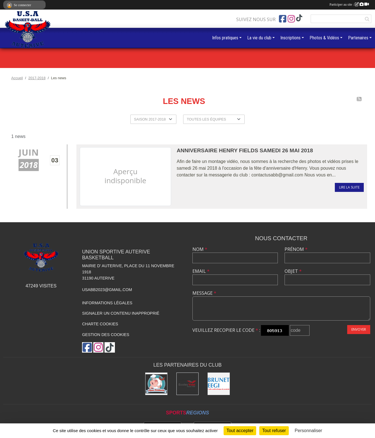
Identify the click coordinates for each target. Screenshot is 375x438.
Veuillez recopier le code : (226, 330)
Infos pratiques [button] (225, 37)
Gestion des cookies (105, 334)
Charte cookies (100, 324)
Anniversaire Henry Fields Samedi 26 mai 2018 (245, 150)
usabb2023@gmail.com (107, 289)
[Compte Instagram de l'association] (291, 19)
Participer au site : (349, 4)
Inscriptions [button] (290, 37)
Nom (199, 249)
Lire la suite (349, 187)
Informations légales (107, 303)
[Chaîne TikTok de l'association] (299, 18)
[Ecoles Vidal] (187, 384)
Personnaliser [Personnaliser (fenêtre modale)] (308, 430)
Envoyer (358, 329)
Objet (293, 271)
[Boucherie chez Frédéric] (156, 384)
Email (201, 271)
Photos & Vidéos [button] (324, 37)
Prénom (296, 249)
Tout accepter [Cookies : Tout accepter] (239, 430)
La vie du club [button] (259, 37)
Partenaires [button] (358, 37)
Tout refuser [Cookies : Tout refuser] (274, 430)
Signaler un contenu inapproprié (120, 313)
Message (204, 293)
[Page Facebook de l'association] (282, 19)
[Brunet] (219, 384)
